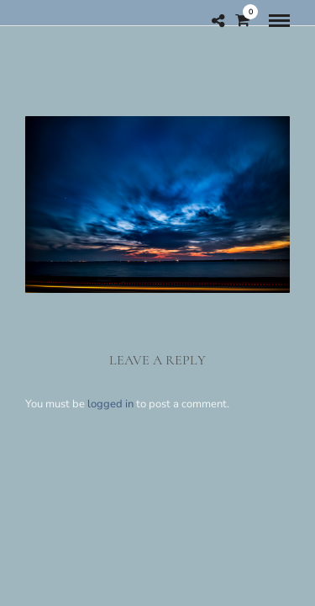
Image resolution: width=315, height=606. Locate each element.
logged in (110, 404)
